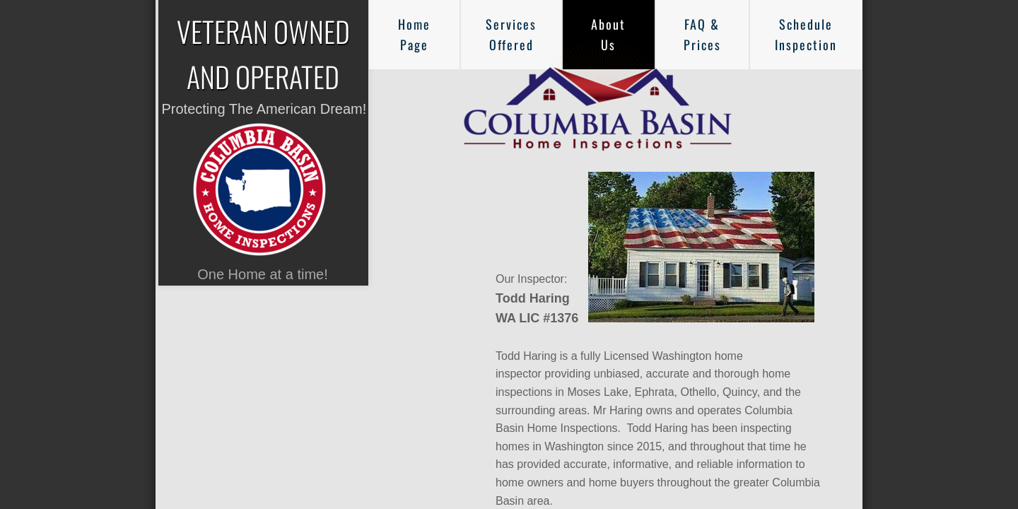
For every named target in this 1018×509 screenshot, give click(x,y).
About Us (608, 34)
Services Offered (511, 34)
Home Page (414, 34)
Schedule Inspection (806, 34)
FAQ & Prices (702, 34)
